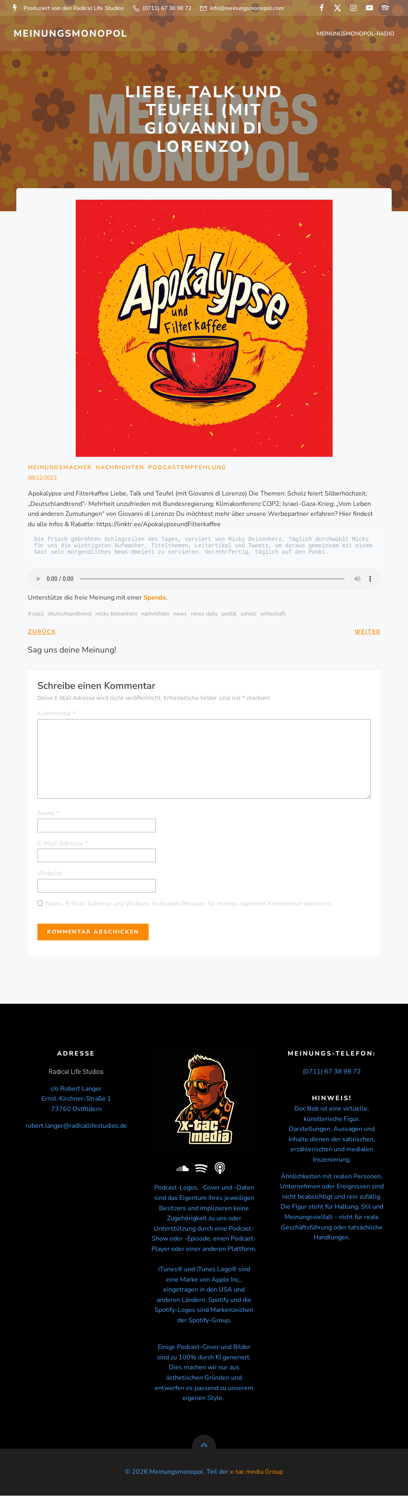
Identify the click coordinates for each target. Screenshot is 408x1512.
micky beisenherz (116, 616)
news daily (204, 616)
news (180, 616)
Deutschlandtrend (69, 616)
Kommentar (57, 715)
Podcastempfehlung (187, 469)
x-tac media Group (256, 1488)
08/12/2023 (42, 479)
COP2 (38, 616)
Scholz (248, 616)
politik (229, 616)
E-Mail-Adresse (63, 845)
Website (50, 875)
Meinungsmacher (60, 469)
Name (48, 815)
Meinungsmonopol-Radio (356, 34)
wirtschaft (272, 616)
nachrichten (155, 616)
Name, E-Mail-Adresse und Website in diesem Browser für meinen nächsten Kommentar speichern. (189, 905)
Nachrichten (120, 469)
